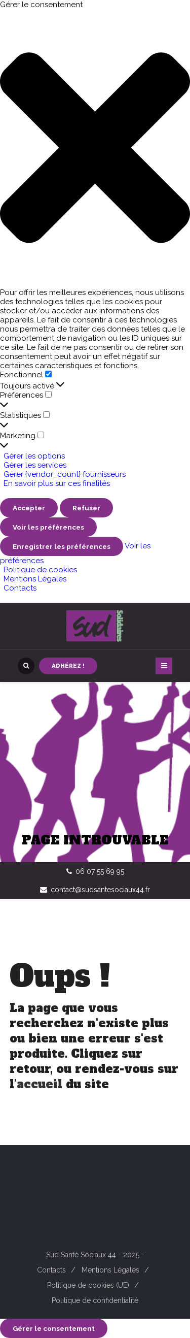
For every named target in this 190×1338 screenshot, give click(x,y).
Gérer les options (34, 456)
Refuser (86, 508)
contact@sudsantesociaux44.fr (100, 890)
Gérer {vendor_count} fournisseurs (65, 474)
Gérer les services (35, 465)
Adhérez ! (68, 665)
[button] (95, 148)
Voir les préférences (48, 527)
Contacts (20, 588)
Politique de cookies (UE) (88, 1285)
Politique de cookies (40, 569)
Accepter (29, 508)
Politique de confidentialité (95, 1300)
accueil (39, 1084)
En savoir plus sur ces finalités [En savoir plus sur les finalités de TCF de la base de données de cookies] (57, 483)
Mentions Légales (35, 578)
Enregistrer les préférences (61, 546)
